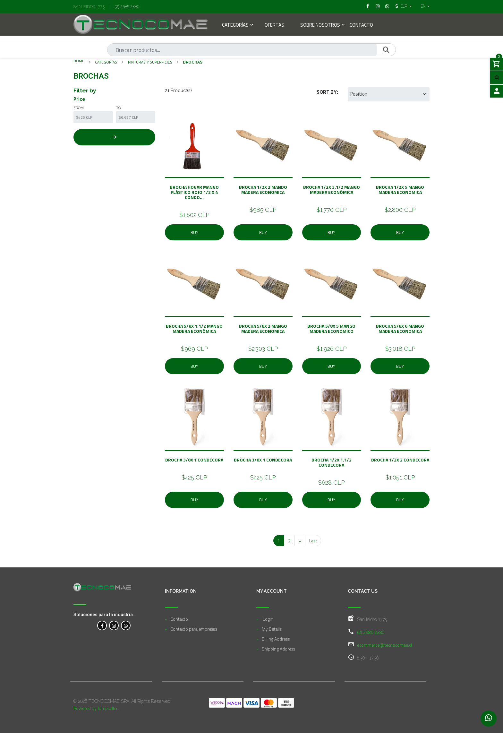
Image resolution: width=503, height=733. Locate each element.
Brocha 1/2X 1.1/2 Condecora (331, 462)
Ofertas (274, 25)
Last (313, 540)
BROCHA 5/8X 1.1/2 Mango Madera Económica (194, 328)
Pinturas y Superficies (150, 62)
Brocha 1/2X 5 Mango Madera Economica (400, 189)
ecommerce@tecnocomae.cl (384, 645)
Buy (194, 232)
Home (78, 61)
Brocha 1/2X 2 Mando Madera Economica (263, 189)
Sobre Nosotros (320, 25)
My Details (272, 628)
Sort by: (327, 92)
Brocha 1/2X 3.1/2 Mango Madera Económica (331, 189)
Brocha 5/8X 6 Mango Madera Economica (400, 328)
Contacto (361, 25)
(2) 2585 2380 (127, 6)
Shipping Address (278, 648)
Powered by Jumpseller (95, 708)
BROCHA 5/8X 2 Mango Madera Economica (263, 328)
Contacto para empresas (193, 628)
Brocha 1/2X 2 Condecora (400, 459)
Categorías (235, 25)
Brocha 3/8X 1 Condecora (194, 459)
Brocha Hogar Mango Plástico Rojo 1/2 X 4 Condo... (194, 192)
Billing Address (276, 638)
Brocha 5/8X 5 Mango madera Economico (331, 328)
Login (267, 619)
